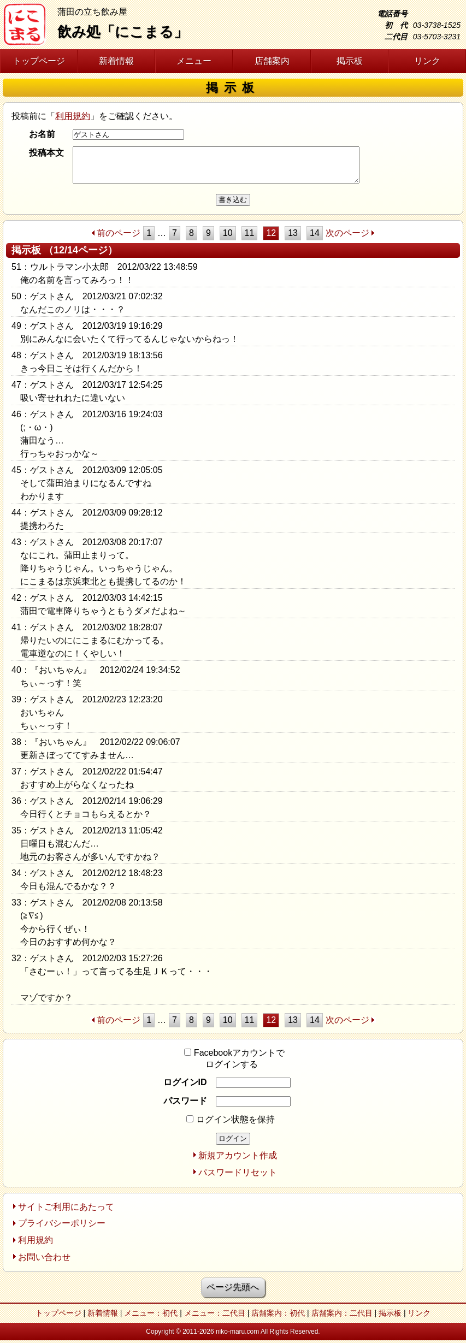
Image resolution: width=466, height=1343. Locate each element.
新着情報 (116, 61)
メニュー (193, 61)
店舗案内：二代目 (342, 1313)
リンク (427, 61)
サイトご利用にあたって (66, 1206)
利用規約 (72, 116)
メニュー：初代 (151, 1313)
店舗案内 (272, 61)
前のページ (118, 233)
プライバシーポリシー (61, 1223)
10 (228, 233)
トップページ (39, 61)
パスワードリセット (237, 1172)
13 (293, 233)
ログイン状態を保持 (230, 1119)
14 (315, 233)
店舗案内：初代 (278, 1313)
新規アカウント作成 (237, 1155)
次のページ (347, 233)
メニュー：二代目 (214, 1313)
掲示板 (350, 61)
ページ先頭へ (233, 1287)
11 (250, 233)
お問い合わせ (44, 1257)
